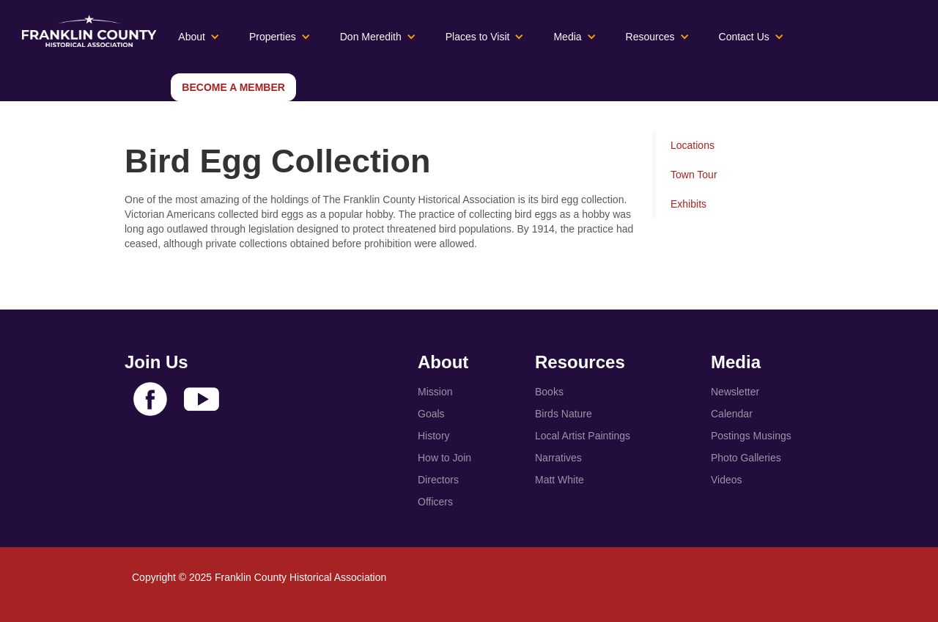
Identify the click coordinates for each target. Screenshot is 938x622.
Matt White (559, 480)
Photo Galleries (746, 458)
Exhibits (688, 204)
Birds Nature (563, 414)
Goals (431, 414)
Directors (438, 480)
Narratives (558, 458)
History (434, 436)
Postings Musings (751, 436)
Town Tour (694, 174)
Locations (692, 145)
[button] (198, 37)
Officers (435, 502)
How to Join (444, 458)
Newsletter (735, 392)
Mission (435, 392)
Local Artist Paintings (582, 436)
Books (549, 392)
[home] (82, 30)
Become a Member (233, 87)
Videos (726, 480)
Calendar (732, 414)
